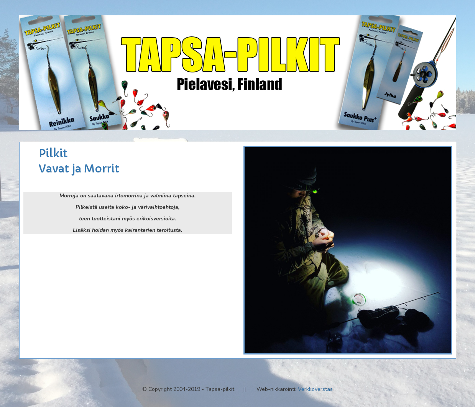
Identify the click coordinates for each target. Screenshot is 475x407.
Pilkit (53, 153)
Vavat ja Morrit (79, 169)
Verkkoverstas (315, 389)
